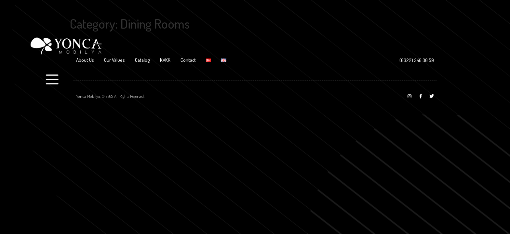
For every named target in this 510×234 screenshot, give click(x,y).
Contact (188, 60)
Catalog (142, 60)
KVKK (165, 60)
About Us (85, 60)
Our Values (114, 60)
